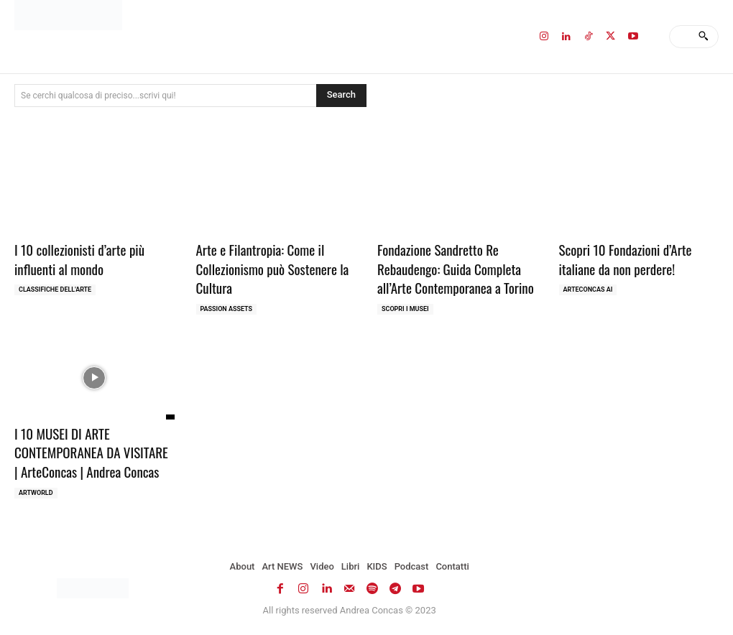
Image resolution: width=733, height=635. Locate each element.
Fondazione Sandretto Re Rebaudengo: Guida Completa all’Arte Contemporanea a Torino (455, 268)
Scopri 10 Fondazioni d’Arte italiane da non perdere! (625, 259)
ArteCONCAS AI (588, 289)
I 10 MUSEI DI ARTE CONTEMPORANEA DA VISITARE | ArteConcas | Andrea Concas (91, 452)
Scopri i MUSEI (405, 308)
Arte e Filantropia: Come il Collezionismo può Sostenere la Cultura (272, 268)
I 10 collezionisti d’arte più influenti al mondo (79, 259)
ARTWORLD (36, 492)
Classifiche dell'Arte (55, 289)
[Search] (703, 36)
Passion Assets (226, 308)
